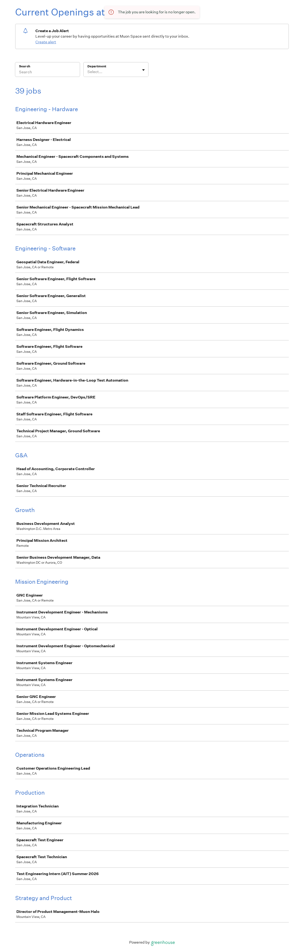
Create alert (45, 42)
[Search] (47, 73)
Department (96, 66)
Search (24, 66)
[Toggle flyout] (143, 70)
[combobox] (87, 72)
